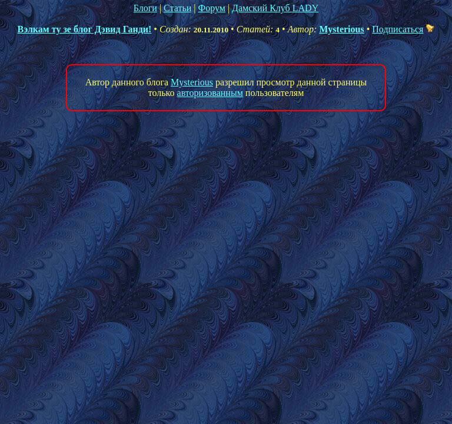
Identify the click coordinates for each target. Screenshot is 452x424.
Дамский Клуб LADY (275, 8)
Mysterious (341, 29)
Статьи (177, 8)
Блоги (145, 8)
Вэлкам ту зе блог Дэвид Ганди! (85, 29)
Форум (211, 8)
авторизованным (210, 93)
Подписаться (403, 29)
